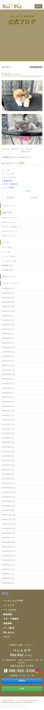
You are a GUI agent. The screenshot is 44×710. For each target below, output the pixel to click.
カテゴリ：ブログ (36, 67)
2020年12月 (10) (8, 515)
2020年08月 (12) (8, 533)
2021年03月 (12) (8, 501)
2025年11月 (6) (8, 311)
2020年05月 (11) (8, 547)
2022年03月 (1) (8, 456)
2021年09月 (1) (8, 474)
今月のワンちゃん (9, 222)
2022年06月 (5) (8, 442)
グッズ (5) (6, 252)
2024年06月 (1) (8, 334)
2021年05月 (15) (8, 492)
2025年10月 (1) (8, 316)
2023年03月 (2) (8, 402)
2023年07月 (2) (8, 383)
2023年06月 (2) (8, 388)
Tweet (27, 191)
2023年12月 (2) (8, 361)
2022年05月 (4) (8, 447)
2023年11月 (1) (8, 365)
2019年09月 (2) (8, 578)
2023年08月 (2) (8, 379)
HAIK (26, 707)
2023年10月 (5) (8, 370)
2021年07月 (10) (8, 483)
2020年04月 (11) (8, 551)
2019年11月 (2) (8, 574)
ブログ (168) (7, 247)
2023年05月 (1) (8, 393)
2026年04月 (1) (8, 288)
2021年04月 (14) (8, 497)
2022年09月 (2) (8, 429)
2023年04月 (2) (8, 397)
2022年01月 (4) (8, 465)
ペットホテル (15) (9, 261)
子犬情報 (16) (7, 270)
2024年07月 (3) (8, 329)
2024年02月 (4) (8, 352)
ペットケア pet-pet (18, 700)
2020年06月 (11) (8, 542)
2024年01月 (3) (8, 356)
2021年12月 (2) (8, 470)
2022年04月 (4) (8, 451)
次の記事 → (35, 197)
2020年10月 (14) (8, 524)
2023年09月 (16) (8, 374)
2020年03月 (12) (8, 556)
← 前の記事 (8, 197)
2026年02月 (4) (8, 297)
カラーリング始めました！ (12, 227)
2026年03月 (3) (8, 293)
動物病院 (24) (7, 265)
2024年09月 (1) (8, 325)
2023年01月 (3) (8, 411)
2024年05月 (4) (8, 338)
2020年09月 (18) (8, 528)
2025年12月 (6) (8, 306)
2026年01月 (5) (8, 302)
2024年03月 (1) (8, 347)
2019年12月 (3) (8, 569)
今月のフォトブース (9, 218)
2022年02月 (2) (8, 461)
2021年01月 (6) (8, 510)
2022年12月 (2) (8, 415)
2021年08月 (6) (8, 479)
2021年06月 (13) (8, 488)
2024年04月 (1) (8, 343)
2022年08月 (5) (8, 433)
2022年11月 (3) (8, 420)
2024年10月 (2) (8, 320)
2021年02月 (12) (8, 506)
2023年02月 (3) (8, 406)
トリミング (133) (8, 256)
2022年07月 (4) (8, 438)
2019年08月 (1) (8, 583)
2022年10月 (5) (8, 424)
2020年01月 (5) (8, 565)
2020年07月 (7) (8, 537)
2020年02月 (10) (8, 560)
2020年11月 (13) (8, 519)
